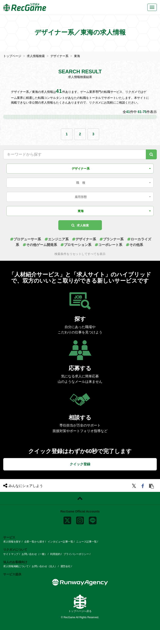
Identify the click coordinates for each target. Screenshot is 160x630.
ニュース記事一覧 (86, 541)
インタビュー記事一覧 (60, 541)
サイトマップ (10, 553)
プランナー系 (112, 239)
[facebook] (143, 486)
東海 (77, 56)
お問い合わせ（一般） (34, 553)
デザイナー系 (59, 56)
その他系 (134, 244)
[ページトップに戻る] (80, 498)
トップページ (12, 56)
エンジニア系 (57, 239)
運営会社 (65, 566)
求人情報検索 (36, 56)
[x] (67, 519)
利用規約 (55, 553)
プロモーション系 (75, 244)
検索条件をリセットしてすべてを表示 (80, 254)
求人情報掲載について (16, 566)
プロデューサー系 (25, 239)
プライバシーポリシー (76, 553)
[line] (93, 519)
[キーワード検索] (151, 154)
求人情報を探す (12, 541)
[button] (80, 168)
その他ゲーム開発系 (40, 244)
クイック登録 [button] (80, 464)
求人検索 (80, 225)
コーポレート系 (108, 244)
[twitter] (134, 486)
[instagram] (80, 519)
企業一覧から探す (34, 541)
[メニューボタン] (152, 7)
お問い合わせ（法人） (44, 566)
